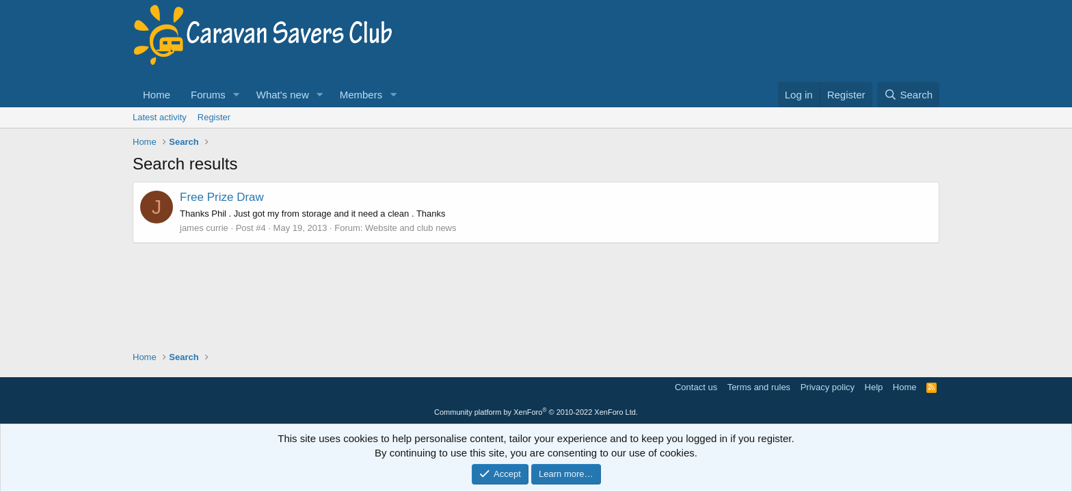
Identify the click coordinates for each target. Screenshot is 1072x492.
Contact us (696, 387)
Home (156, 94)
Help (874, 387)
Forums (208, 94)
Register (214, 117)
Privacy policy (828, 387)
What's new (282, 94)
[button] (236, 94)
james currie (204, 228)
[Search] (908, 94)
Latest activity (160, 117)
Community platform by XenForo (536, 412)
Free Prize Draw (222, 197)
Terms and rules (758, 387)
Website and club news (410, 228)
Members (361, 94)
